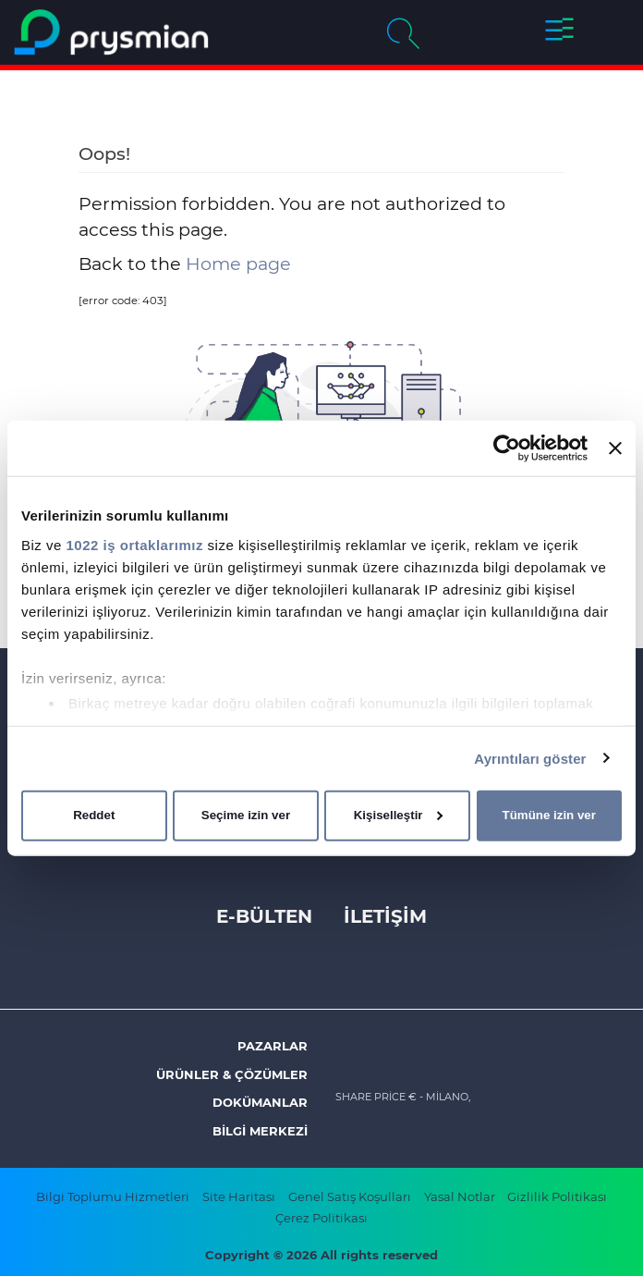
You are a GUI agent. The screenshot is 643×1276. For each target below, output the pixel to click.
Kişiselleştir (398, 815)
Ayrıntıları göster (530, 758)
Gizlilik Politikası (557, 1196)
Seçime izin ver (245, 815)
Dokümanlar (260, 1102)
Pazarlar (272, 1045)
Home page (238, 263)
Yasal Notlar (461, 1196)
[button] (560, 32)
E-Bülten (264, 916)
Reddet (94, 815)
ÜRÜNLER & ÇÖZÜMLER (232, 1074)
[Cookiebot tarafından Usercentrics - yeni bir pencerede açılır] (507, 448)
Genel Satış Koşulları (349, 1196)
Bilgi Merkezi (260, 1130)
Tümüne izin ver (549, 815)
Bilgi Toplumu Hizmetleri (112, 1196)
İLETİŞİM (385, 916)
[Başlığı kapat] (615, 448)
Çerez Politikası (321, 1217)
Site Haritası (238, 1196)
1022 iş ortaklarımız (135, 544)
